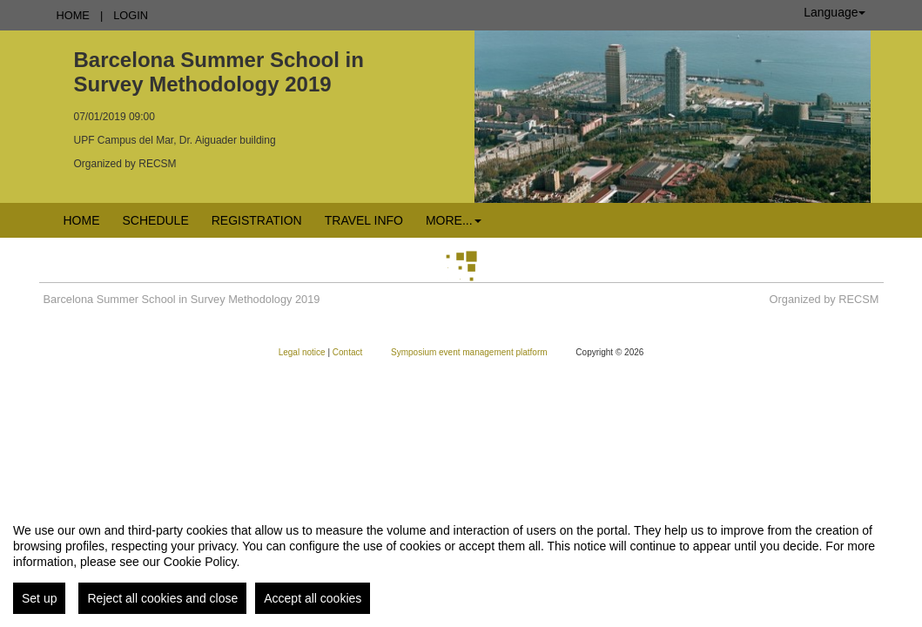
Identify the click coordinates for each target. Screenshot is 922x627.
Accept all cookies (312, 598)
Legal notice (303, 352)
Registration (257, 220)
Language (834, 12)
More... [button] (453, 220)
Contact (349, 352)
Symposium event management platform (470, 352)
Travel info (364, 220)
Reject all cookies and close (162, 598)
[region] (461, 561)
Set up (39, 598)
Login (130, 15)
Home (73, 15)
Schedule (156, 220)
